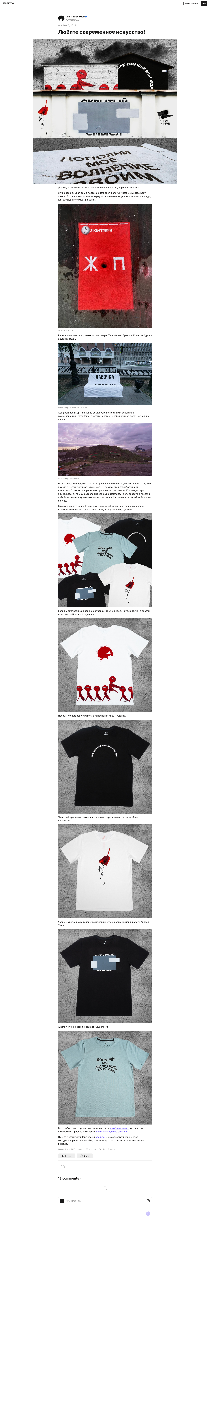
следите (100, 1137)
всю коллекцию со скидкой (111, 1131)
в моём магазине (119, 1128)
